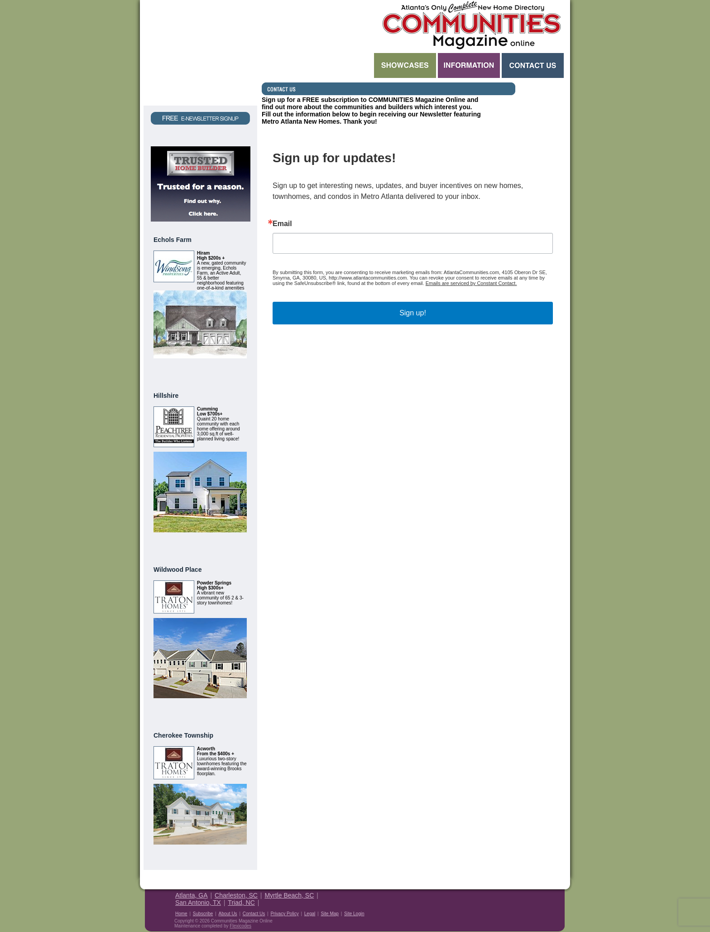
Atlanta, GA (191, 895)
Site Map (329, 913)
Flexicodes (240, 925)
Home (181, 913)
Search (317, 65)
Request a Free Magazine (200, 53)
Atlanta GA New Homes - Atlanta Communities (470, 25)
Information (469, 65)
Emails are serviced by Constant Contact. (471, 283)
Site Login (354, 913)
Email (282, 223)
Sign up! (412, 313)
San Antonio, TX (198, 902)
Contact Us (533, 65)
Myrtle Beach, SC (289, 895)
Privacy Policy (284, 913)
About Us (227, 913)
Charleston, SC (236, 895)
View (235, 369)
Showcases (405, 65)
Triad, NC (241, 902)
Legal (309, 913)
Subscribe (203, 913)
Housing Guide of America (537, 902)
